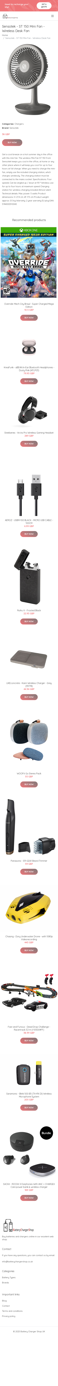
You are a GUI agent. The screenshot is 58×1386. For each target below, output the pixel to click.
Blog (4, 1300)
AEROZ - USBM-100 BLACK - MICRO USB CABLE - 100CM (29, 521)
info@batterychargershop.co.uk (17, 1261)
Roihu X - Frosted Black (29, 610)
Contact (6, 1306)
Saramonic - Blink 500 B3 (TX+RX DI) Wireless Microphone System (29, 1095)
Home (5, 35)
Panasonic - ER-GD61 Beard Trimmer (29, 860)
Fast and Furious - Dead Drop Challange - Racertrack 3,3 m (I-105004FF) (29, 1028)
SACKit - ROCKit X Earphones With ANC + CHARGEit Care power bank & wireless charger (29, 1185)
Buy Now (12, 142)
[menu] (52, 16)
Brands (5, 1282)
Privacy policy (8, 1316)
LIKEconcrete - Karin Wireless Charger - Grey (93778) (29, 684)
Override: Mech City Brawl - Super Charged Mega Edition (29, 305)
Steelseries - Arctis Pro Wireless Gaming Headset (29, 432)
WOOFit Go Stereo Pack (29, 773)
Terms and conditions (12, 1311)
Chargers (19, 124)
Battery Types (9, 1277)
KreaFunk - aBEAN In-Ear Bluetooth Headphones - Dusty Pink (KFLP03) (29, 369)
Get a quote (44, 5)
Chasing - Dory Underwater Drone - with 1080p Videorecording (29, 938)
